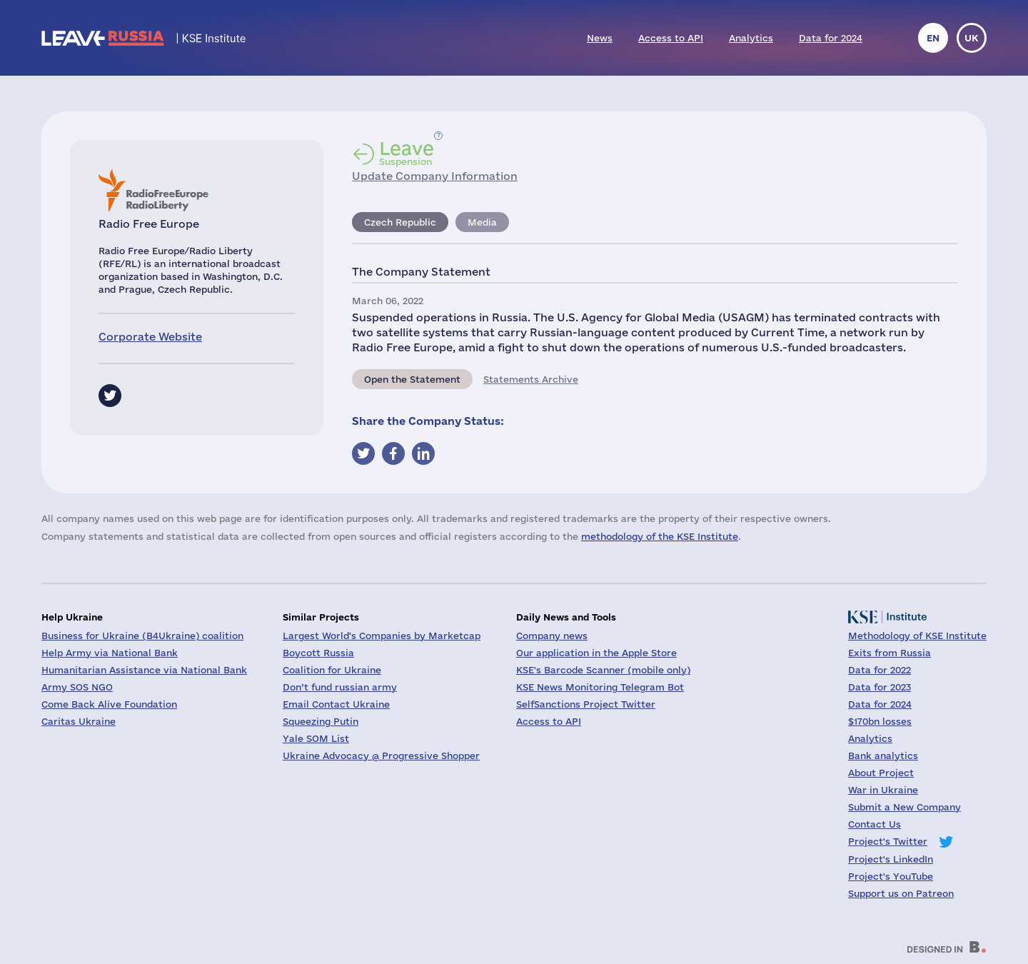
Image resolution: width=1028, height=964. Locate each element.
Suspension (406, 153)
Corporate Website (150, 337)
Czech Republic (400, 222)
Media (482, 222)
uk (971, 38)
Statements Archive (530, 379)
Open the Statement (412, 379)
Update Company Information (435, 176)
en (933, 38)
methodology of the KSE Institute (659, 536)
